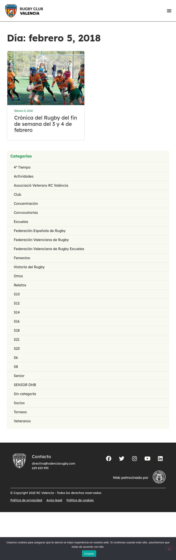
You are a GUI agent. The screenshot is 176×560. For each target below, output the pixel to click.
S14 (17, 313)
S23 (17, 349)
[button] (169, 10)
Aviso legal (54, 501)
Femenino (22, 258)
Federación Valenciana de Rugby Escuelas (49, 249)
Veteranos (22, 421)
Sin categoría (25, 394)
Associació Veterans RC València (41, 186)
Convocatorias (26, 213)
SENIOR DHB (25, 385)
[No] (169, 548)
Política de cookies (80, 501)
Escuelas (21, 222)
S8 (16, 367)
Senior (19, 376)
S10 (17, 294)
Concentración (26, 204)
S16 (17, 322)
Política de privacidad (26, 501)
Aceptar (89, 553)
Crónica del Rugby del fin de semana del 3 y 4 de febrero (45, 124)
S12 (17, 303)
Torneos (20, 412)
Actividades (23, 177)
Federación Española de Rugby (40, 231)
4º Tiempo (22, 168)
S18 (17, 331)
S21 (17, 340)
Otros (18, 276)
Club (17, 195)
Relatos (20, 285)
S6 (16, 358)
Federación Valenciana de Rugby (41, 240)
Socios (19, 403)
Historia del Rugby (29, 267)
